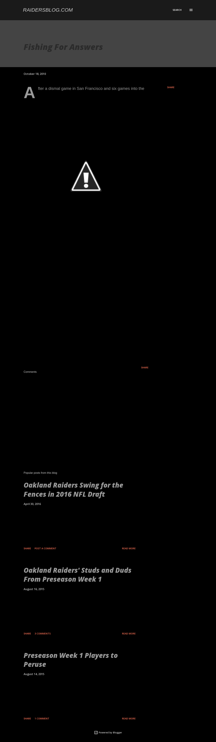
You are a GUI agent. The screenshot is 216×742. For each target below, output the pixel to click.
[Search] (177, 9)
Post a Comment (45, 548)
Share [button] (170, 87)
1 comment (42, 718)
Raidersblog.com (48, 10)
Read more (129, 548)
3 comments (43, 633)
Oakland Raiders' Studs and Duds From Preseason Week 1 (77, 574)
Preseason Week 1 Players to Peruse (71, 660)
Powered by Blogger (108, 732)
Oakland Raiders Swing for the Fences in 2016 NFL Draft (73, 489)
